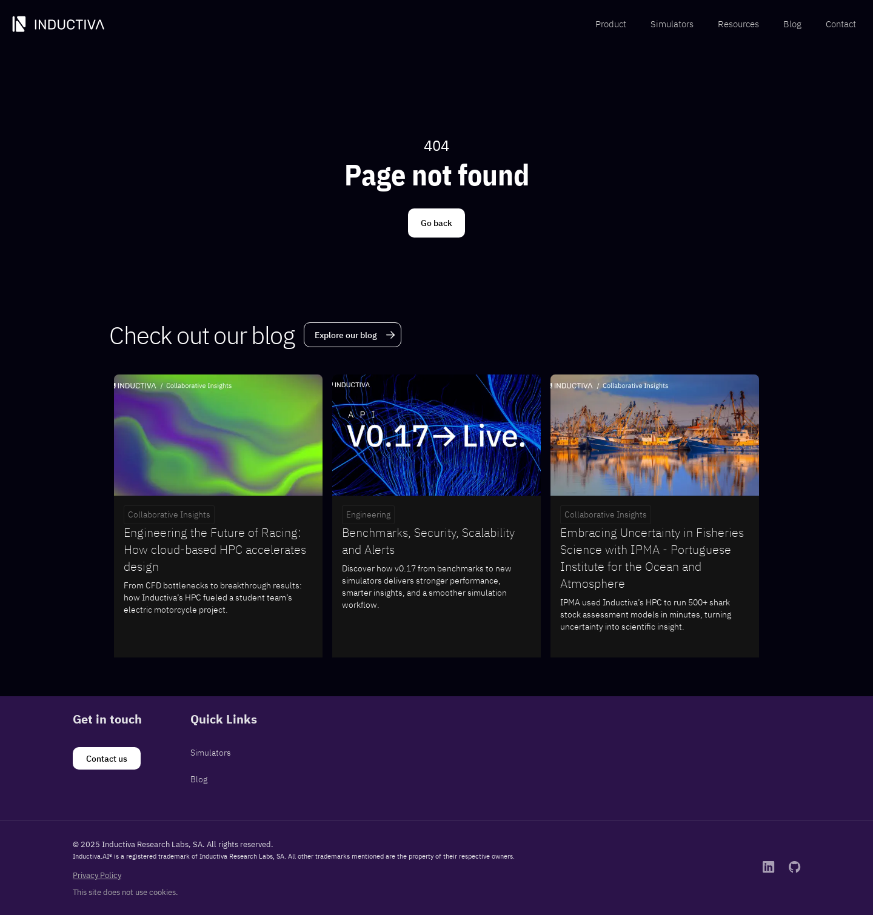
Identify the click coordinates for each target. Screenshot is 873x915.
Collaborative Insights (169, 514)
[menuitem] (611, 24)
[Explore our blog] (352, 335)
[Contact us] (107, 758)
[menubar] (726, 24)
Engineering (368, 514)
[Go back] (436, 223)
